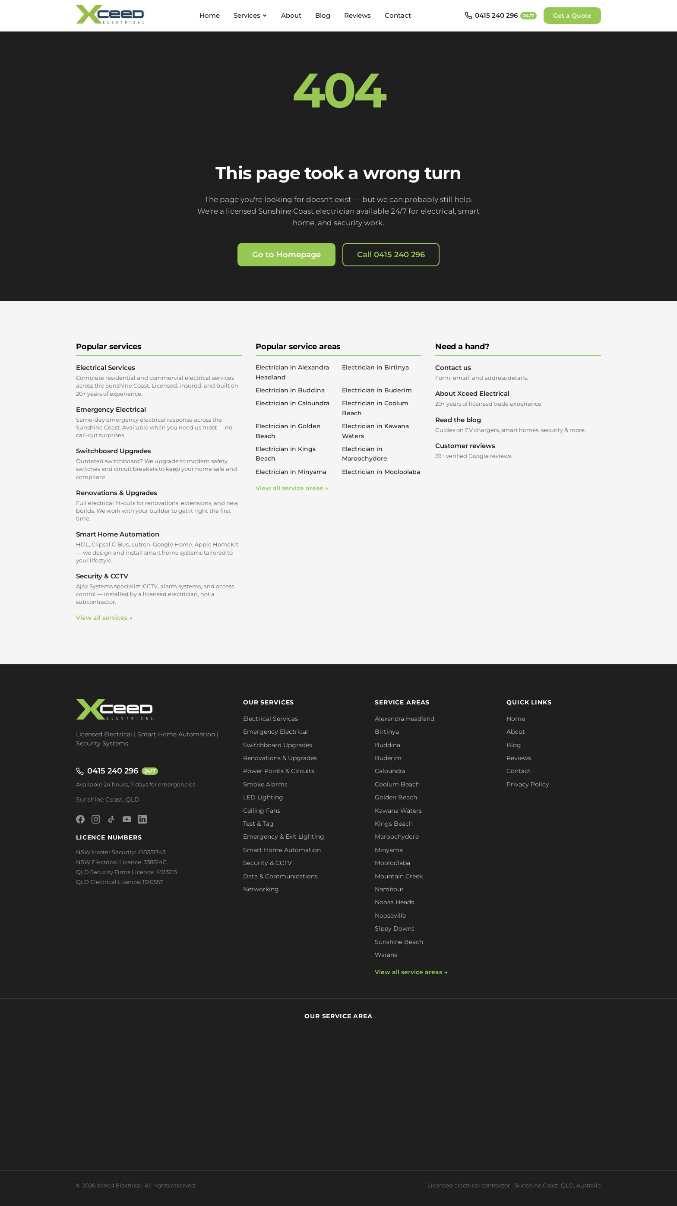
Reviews (357, 15)
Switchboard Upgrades (159, 464)
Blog (322, 15)
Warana (386, 955)
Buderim (388, 758)
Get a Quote (572, 15)
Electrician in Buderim (377, 390)
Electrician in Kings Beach (286, 453)
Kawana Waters (398, 811)
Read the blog (518, 425)
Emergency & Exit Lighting (283, 836)
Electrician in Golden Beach (288, 430)
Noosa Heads (394, 902)
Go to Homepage (286, 254)
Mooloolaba (392, 863)
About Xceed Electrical (518, 398)
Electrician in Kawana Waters (375, 430)
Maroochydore (397, 836)
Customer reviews (518, 451)
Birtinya (387, 732)
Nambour (389, 889)
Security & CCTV (159, 589)
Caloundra (390, 771)
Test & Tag (258, 823)
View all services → (104, 618)
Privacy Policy (527, 784)
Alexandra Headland (404, 719)
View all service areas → (292, 488)
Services (250, 15)
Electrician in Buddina (290, 390)
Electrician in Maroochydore (364, 453)
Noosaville (390, 915)
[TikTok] (111, 819)
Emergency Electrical (159, 422)
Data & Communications (280, 876)
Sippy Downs (394, 928)
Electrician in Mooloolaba (381, 472)
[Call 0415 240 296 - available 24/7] (501, 15)
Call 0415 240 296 (391, 254)
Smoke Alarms (265, 784)
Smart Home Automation (159, 547)
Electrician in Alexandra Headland (292, 372)
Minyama (389, 850)
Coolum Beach (397, 784)
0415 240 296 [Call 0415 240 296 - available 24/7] (117, 771)
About (291, 15)
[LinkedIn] (142, 819)
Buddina (387, 745)
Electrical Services (159, 380)
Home (209, 15)
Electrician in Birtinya (375, 367)
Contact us (518, 372)
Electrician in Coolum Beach (375, 408)
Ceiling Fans (261, 811)
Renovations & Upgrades (159, 506)
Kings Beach (394, 823)
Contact (398, 15)
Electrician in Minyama (291, 472)
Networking (261, 889)
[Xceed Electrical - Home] (111, 15)
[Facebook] (80, 819)
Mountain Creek (399, 876)
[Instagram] (96, 819)
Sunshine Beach (399, 942)
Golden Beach (396, 797)
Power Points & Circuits (278, 771)
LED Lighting (263, 797)
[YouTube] (127, 819)
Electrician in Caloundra (292, 403)
